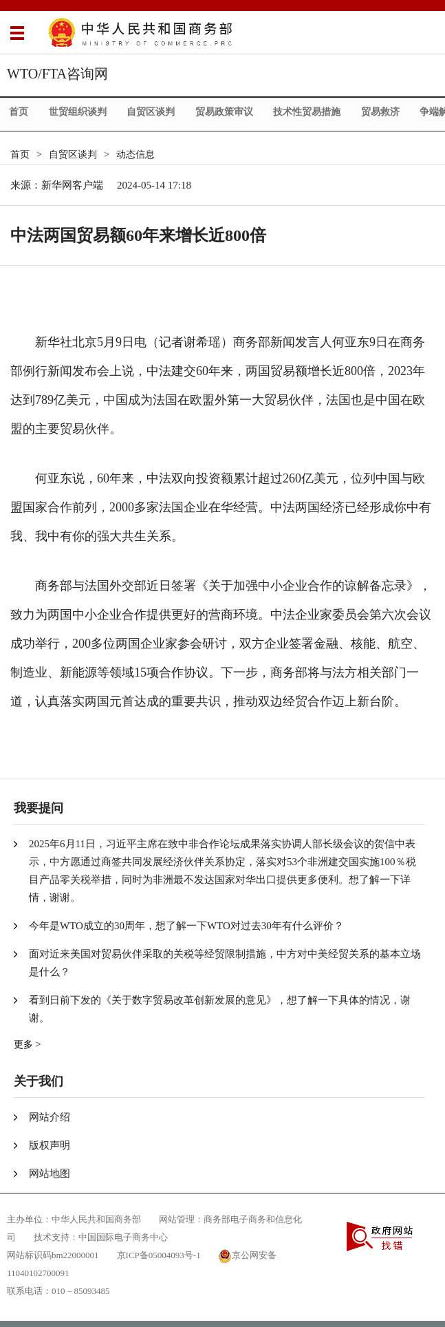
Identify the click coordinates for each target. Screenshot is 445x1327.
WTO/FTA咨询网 (57, 73)
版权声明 (49, 1145)
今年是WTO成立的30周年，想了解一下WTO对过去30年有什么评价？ (186, 925)
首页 (18, 112)
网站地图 (49, 1173)
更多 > (27, 1044)
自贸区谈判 (151, 112)
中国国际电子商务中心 (123, 1237)
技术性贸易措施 (306, 112)
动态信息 (135, 154)
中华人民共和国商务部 (96, 1219)
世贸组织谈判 (78, 112)
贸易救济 (380, 112)
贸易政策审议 (224, 112)
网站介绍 (49, 1117)
